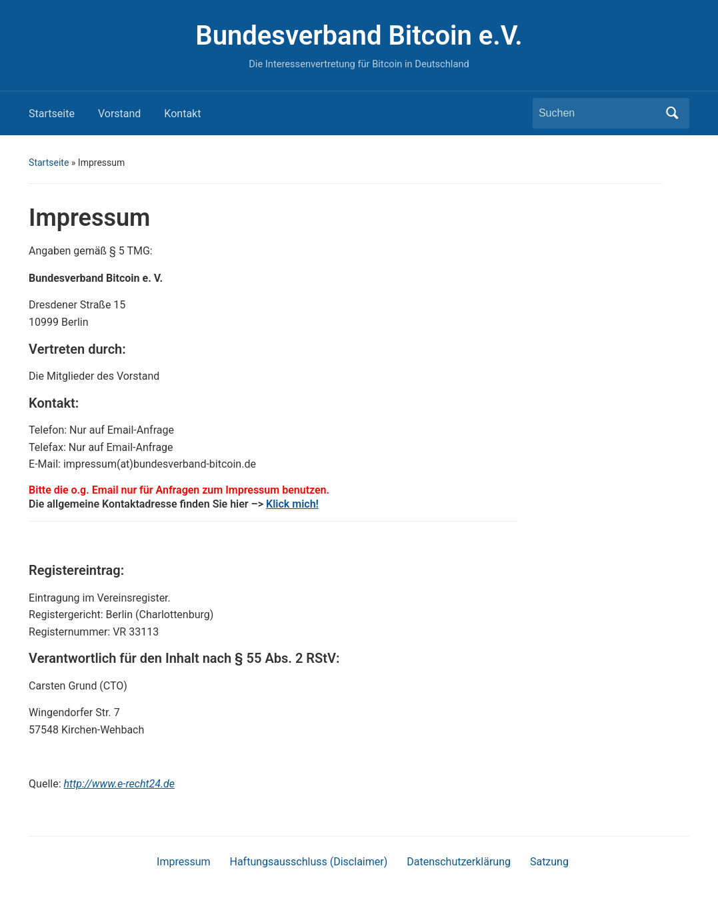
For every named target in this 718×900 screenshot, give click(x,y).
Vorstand (119, 113)
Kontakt (182, 113)
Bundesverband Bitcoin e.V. (359, 35)
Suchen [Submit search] (673, 113)
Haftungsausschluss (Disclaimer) (309, 861)
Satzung (549, 861)
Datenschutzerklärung (459, 861)
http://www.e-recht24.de (119, 783)
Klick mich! (292, 504)
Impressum (184, 861)
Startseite (52, 113)
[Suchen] (598, 113)
